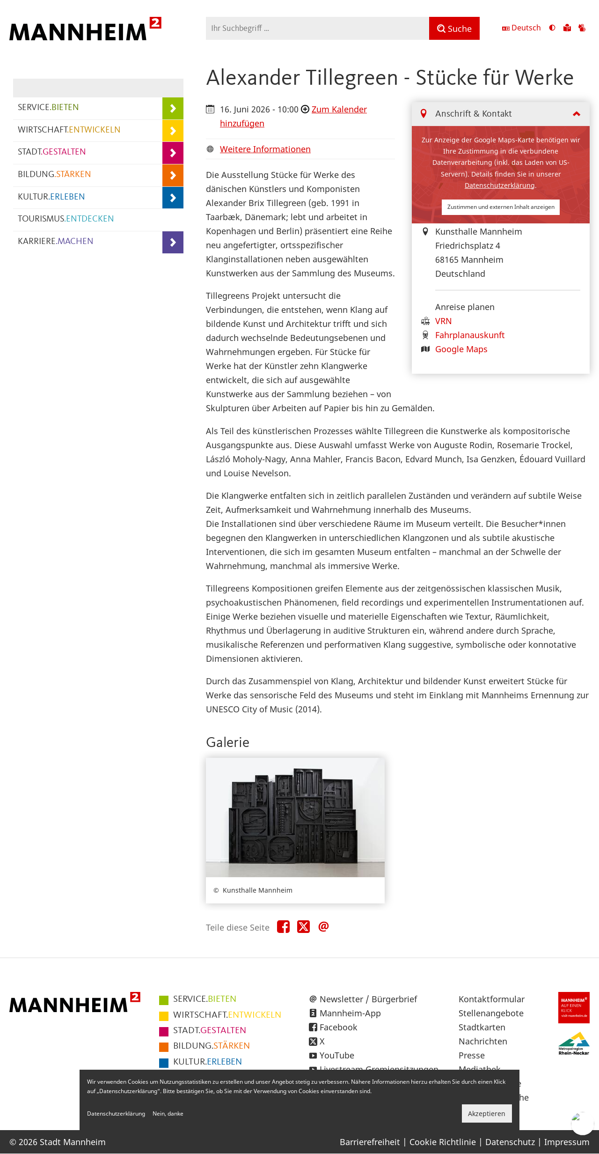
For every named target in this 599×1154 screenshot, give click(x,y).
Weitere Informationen (265, 149)
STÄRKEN (211, 1046)
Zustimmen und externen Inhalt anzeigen (501, 207)
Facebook (339, 1027)
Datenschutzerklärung (500, 185)
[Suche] (454, 28)
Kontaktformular (492, 999)
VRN (443, 320)
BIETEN (204, 999)
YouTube (337, 1055)
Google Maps (461, 349)
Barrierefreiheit (370, 1141)
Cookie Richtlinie (442, 1141)
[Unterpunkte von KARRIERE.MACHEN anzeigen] (172, 242)
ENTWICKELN (227, 1015)
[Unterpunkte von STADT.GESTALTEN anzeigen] (172, 153)
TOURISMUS (66, 219)
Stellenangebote (491, 1013)
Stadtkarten (482, 1027)
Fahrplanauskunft (470, 334)
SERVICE (48, 108)
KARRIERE (56, 241)
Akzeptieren (486, 1113)
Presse (472, 1055)
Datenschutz (510, 1141)
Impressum (567, 1141)
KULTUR (51, 197)
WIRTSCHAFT (69, 130)
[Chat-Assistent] (582, 1123)
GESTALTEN (209, 1031)
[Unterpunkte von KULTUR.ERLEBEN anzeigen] (172, 198)
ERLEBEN (207, 1062)
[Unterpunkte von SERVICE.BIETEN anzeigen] (172, 108)
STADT (52, 152)
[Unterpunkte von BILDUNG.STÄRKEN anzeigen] (172, 175)
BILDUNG (54, 174)
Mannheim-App (350, 1013)
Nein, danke (168, 1113)
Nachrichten (483, 1041)
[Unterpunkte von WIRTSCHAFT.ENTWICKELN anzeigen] (172, 131)
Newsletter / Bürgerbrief (368, 999)
